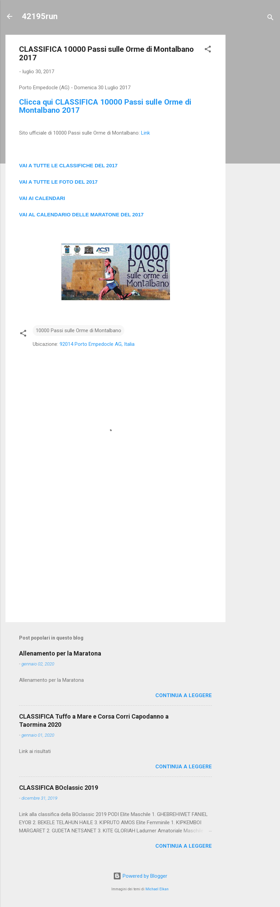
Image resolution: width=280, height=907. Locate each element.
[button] (208, 50)
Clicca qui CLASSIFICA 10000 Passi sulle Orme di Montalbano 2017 (105, 105)
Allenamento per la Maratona (60, 653)
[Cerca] (270, 18)
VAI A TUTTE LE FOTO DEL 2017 (58, 182)
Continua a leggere (183, 695)
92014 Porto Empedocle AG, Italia (97, 344)
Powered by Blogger (140, 876)
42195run (40, 16)
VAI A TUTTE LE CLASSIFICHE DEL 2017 (68, 165)
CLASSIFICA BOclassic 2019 (58, 787)
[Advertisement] (253, 137)
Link (145, 133)
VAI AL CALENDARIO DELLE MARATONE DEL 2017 (81, 214)
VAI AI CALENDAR (41, 198)
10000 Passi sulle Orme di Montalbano (78, 330)
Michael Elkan (157, 889)
